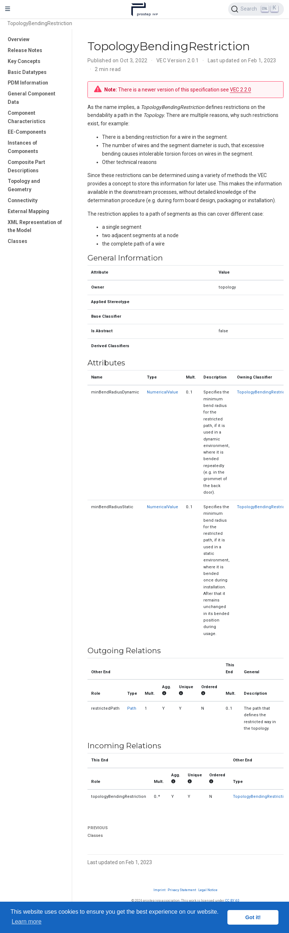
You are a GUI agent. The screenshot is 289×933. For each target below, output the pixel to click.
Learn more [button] (27, 921)
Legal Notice (208, 890)
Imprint (159, 890)
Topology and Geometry (24, 185)
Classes (17, 241)
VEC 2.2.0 (240, 90)
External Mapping (28, 211)
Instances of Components (23, 147)
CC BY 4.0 (232, 900)
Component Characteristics (27, 117)
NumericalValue (162, 392)
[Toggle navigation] (7, 9)
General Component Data (31, 98)
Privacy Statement (182, 890)
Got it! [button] (253, 917)
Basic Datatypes (27, 72)
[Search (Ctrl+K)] (256, 9)
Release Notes (25, 50)
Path (131, 708)
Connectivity (23, 200)
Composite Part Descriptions (26, 166)
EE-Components (27, 132)
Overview (19, 39)
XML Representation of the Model (35, 226)
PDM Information (28, 83)
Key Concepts (24, 61)
